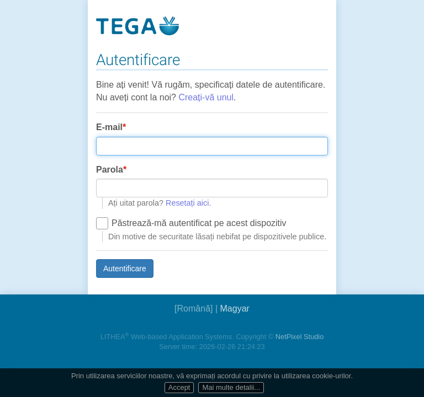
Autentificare (124, 268)
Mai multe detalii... (231, 387)
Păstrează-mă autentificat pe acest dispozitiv (199, 223)
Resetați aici (187, 202)
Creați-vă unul (206, 97)
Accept (179, 387)
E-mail (109, 127)
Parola (109, 169)
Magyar (235, 308)
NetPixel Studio (299, 336)
